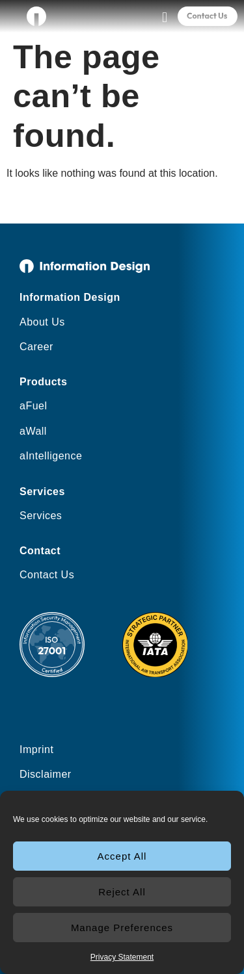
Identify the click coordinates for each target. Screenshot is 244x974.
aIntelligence (51, 455)
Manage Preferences (122, 927)
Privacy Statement (122, 957)
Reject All (122, 891)
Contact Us (47, 574)
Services (41, 515)
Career (36, 346)
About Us (42, 321)
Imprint (36, 749)
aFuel (33, 405)
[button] (164, 17)
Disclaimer (46, 774)
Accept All (122, 856)
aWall (33, 431)
